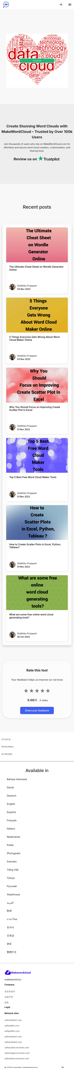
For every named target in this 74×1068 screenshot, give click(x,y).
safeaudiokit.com (13, 1042)
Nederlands (13, 836)
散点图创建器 (7, 754)
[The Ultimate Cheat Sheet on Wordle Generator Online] (37, 245)
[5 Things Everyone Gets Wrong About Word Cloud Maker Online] (37, 315)
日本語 (10, 935)
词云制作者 (6, 739)
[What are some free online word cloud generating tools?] (37, 592)
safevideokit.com (13, 1020)
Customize (37, 61)
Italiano (11, 828)
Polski (10, 845)
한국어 (10, 927)
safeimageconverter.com (17, 1053)
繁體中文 (12, 952)
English (11, 803)
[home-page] (6, 5)
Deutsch (11, 795)
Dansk (10, 787)
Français (12, 820)
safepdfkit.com (12, 1031)
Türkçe (11, 877)
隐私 (7, 1002)
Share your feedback (37, 710)
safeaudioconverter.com (17, 1047)
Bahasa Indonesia (17, 779)
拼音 (9, 943)
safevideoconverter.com (17, 1058)
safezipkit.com (12, 1025)
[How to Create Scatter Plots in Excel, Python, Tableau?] (37, 522)
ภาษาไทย (12, 919)
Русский (12, 886)
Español (11, 812)
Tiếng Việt (12, 869)
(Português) (13, 853)
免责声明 (9, 997)
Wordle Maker (8, 747)
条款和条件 (10, 991)
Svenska (12, 861)
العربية (10, 902)
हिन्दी (9, 910)
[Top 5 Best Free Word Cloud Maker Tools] (37, 455)
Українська (13, 894)
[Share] (61, 5)
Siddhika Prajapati (27, 285)
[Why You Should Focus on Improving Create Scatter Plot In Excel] (37, 385)
